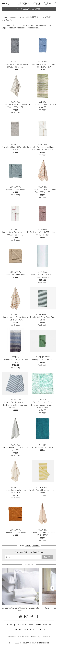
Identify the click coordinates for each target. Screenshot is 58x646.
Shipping (11, 625)
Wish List (47, 625)
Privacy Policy (35, 637)
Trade (25, 629)
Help (32, 629)
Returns (38, 625)
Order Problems (23, 637)
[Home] (29, 4)
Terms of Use (46, 637)
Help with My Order (25, 625)
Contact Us (40, 629)
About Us (17, 629)
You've (28, 546)
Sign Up (47, 557)
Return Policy (12, 637)
